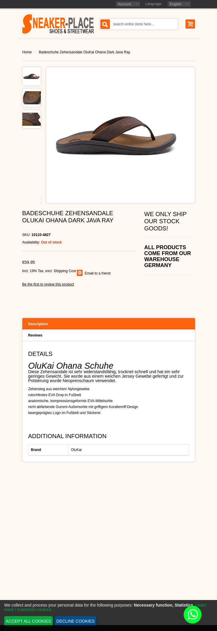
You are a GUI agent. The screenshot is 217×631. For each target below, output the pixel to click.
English (175, 4)
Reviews (35, 335)
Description (38, 324)
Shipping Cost (65, 271)
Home (27, 52)
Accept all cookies (28, 621)
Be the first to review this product (48, 284)
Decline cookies (76, 621)
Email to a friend (97, 273)
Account (124, 4)
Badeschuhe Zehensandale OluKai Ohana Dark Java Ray (84, 52)
